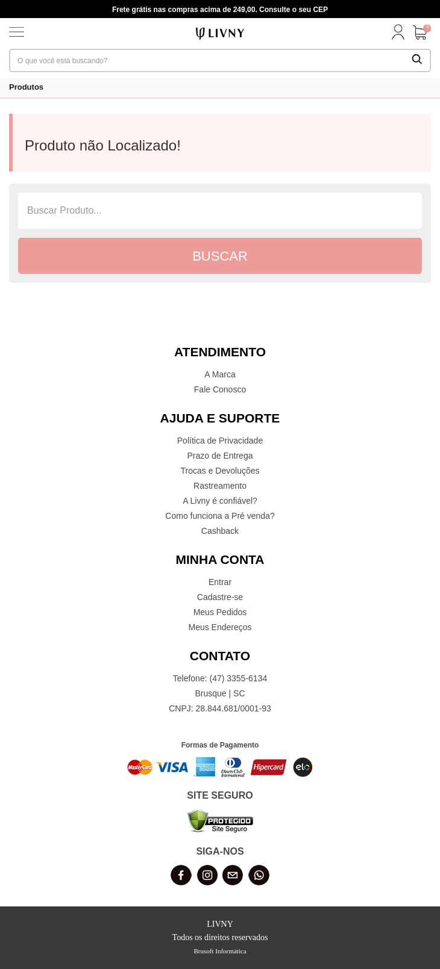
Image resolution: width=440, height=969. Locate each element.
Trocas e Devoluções (220, 470)
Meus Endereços (219, 627)
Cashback (220, 531)
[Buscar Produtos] (417, 60)
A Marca (219, 374)
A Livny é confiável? (220, 501)
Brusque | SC (220, 693)
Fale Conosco (220, 389)
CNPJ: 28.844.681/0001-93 (220, 708)
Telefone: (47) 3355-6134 (220, 678)
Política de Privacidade (220, 440)
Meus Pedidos (220, 612)
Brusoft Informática (219, 951)
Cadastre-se (220, 597)
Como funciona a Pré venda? (219, 516)
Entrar (220, 582)
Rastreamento (220, 486)
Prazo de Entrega (220, 455)
